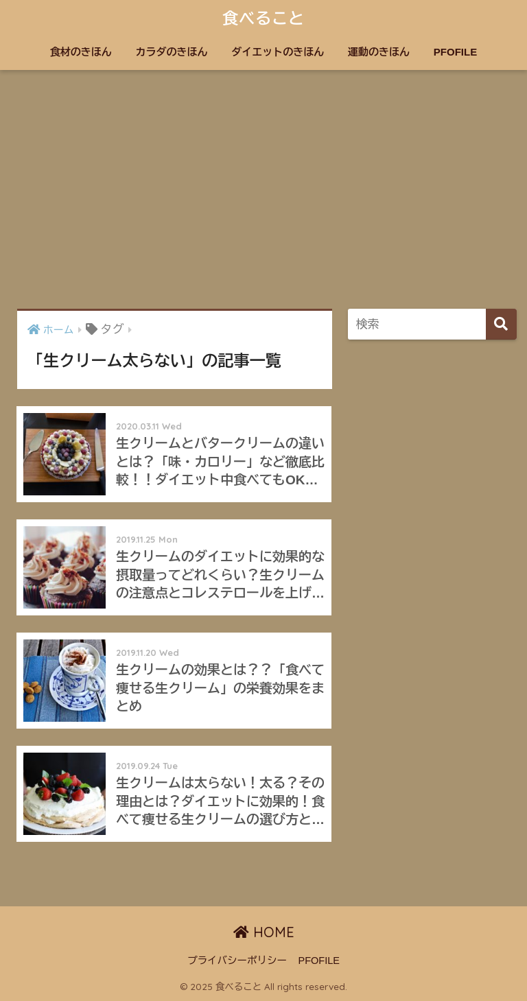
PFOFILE (455, 52)
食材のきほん (81, 52)
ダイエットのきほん (277, 52)
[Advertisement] (263, 189)
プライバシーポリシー (237, 960)
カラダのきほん (172, 52)
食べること (263, 18)
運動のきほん (379, 52)
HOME (263, 932)
